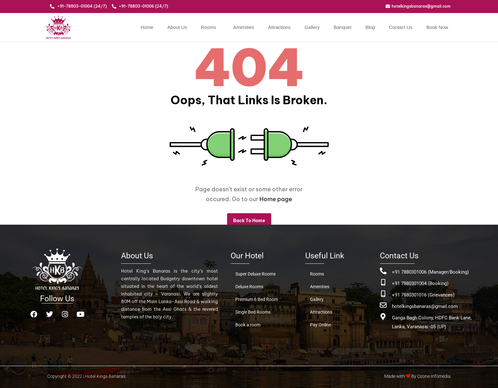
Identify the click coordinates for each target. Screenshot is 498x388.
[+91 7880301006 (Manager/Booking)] (383, 271)
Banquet (342, 27)
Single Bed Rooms (253, 312)
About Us (177, 27)
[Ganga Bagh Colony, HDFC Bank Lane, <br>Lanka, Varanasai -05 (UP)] (383, 316)
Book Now (437, 27)
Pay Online (320, 324)
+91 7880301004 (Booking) (420, 283)
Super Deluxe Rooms (255, 273)
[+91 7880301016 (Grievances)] (383, 293)
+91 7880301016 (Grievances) (423, 295)
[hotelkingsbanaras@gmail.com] (383, 305)
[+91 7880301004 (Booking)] (383, 282)
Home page (275, 199)
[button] (210, 27)
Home (147, 27)
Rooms (208, 27)
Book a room (247, 324)
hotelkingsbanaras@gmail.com (425, 306)
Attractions (279, 27)
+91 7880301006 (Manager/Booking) (430, 272)
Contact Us (400, 27)
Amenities (243, 27)
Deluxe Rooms (249, 286)
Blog (370, 27)
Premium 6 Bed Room (256, 299)
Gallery (312, 27)
